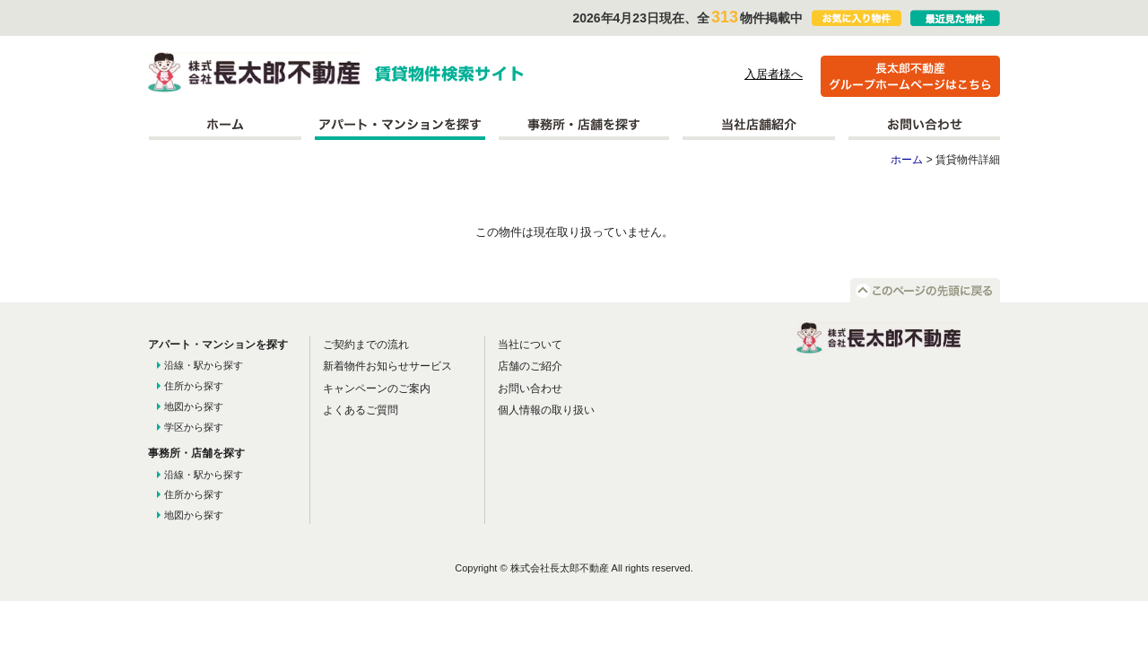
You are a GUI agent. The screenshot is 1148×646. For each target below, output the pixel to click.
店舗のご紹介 (530, 366)
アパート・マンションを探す (400, 124)
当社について (530, 344)
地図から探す (193, 406)
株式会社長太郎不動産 (254, 72)
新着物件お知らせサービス (387, 366)
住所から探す (193, 385)
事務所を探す (584, 124)
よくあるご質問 (360, 410)
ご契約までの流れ (366, 344)
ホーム (224, 124)
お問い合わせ (924, 124)
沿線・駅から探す (203, 365)
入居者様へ (773, 74)
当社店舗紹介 (759, 124)
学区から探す (193, 427)
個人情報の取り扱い (546, 410)
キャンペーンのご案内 (376, 388)
